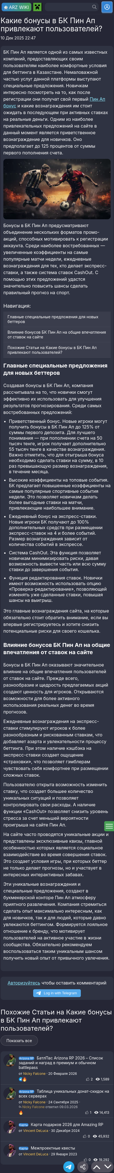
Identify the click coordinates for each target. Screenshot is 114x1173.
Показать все (19, 1040)
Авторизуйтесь (24, 983)
